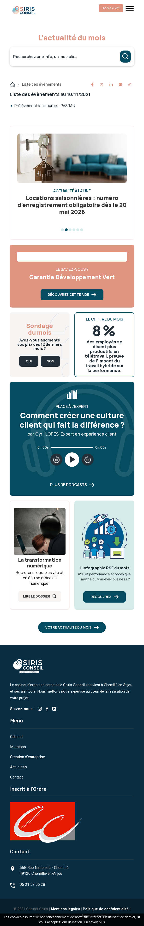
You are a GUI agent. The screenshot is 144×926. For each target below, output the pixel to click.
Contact (16, 777)
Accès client (111, 8)
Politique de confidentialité (106, 909)
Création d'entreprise (27, 757)
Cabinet (16, 736)
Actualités (18, 767)
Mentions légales (65, 909)
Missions (18, 747)
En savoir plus (94, 922)
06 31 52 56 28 (32, 884)
